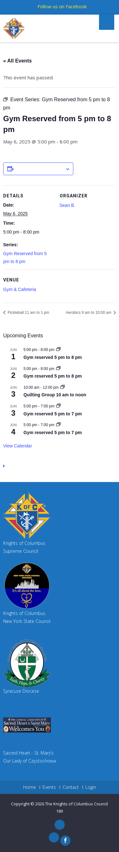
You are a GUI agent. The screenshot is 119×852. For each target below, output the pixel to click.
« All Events (17, 60)
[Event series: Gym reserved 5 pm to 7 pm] (58, 406)
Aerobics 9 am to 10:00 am (89, 312)
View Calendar (17, 445)
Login (90, 787)
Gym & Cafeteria (19, 289)
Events (49, 787)
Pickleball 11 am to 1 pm (28, 312)
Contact (71, 787)
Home (29, 787)
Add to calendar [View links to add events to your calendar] (39, 169)
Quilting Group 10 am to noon (54, 394)
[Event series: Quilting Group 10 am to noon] (62, 387)
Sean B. (68, 205)
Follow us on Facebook (62, 6)
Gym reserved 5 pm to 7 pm (52, 413)
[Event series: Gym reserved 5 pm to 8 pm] (58, 349)
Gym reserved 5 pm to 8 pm (52, 357)
